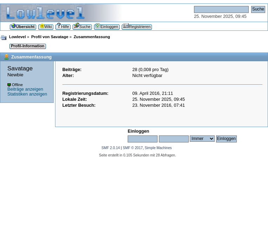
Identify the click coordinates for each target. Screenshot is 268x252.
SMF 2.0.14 (110, 148)
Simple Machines (158, 148)
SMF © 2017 (133, 148)
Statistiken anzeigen (27, 94)
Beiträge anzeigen (25, 89)
